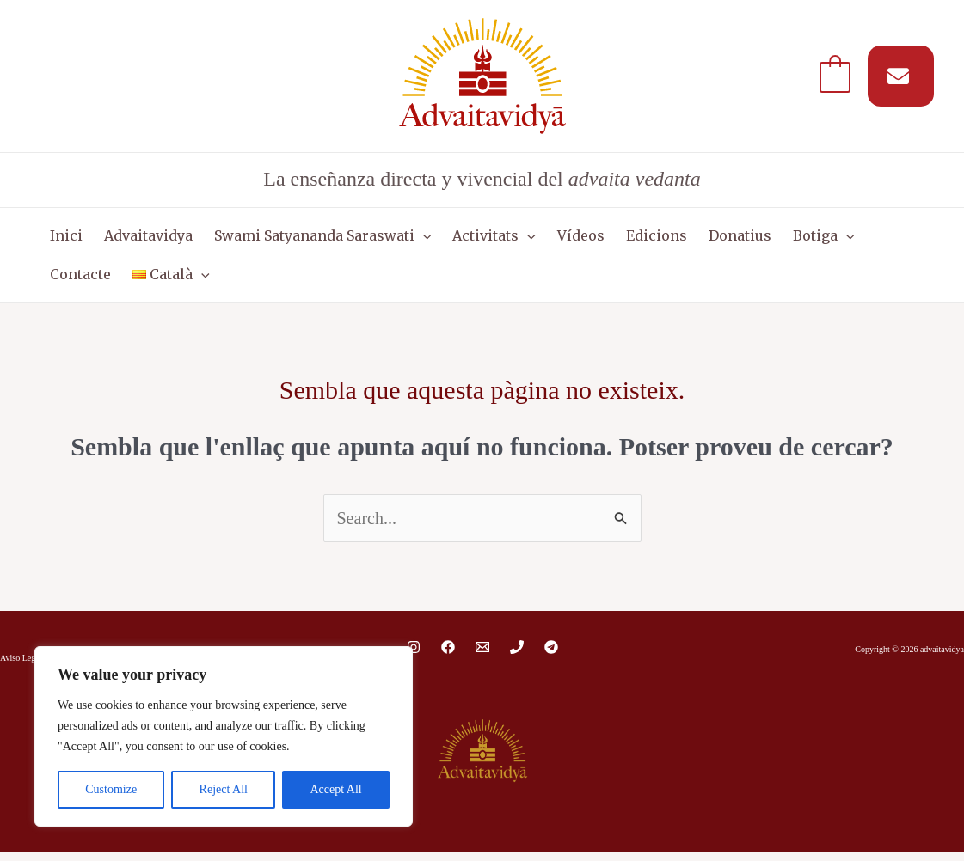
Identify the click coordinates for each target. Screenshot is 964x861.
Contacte (869, 238)
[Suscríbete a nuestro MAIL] (901, 76)
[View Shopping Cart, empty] (835, 75)
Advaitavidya (141, 238)
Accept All (335, 789)
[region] (223, 736)
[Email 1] (482, 656)
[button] (412, 238)
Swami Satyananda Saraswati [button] (312, 238)
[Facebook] (448, 656)
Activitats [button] (479, 238)
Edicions (632, 238)
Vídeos (561, 238)
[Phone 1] (517, 656)
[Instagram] (414, 656)
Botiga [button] (791, 238)
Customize (111, 789)
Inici (63, 238)
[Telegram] (551, 656)
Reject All (224, 789)
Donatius (711, 238)
